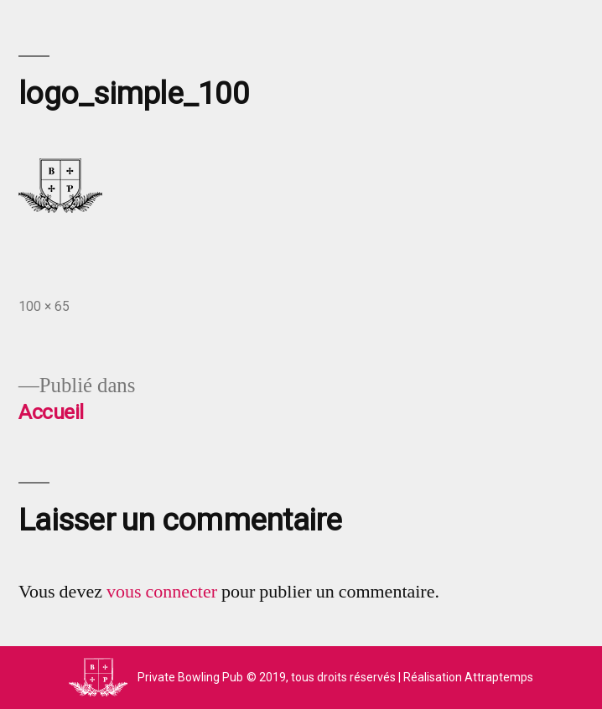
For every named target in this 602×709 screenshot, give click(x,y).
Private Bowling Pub (190, 677)
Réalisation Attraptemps (468, 677)
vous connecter (161, 591)
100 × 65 (44, 306)
